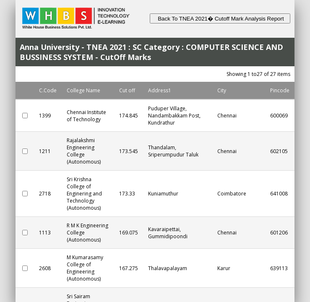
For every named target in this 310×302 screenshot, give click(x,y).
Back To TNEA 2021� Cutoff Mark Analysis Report (220, 19)
